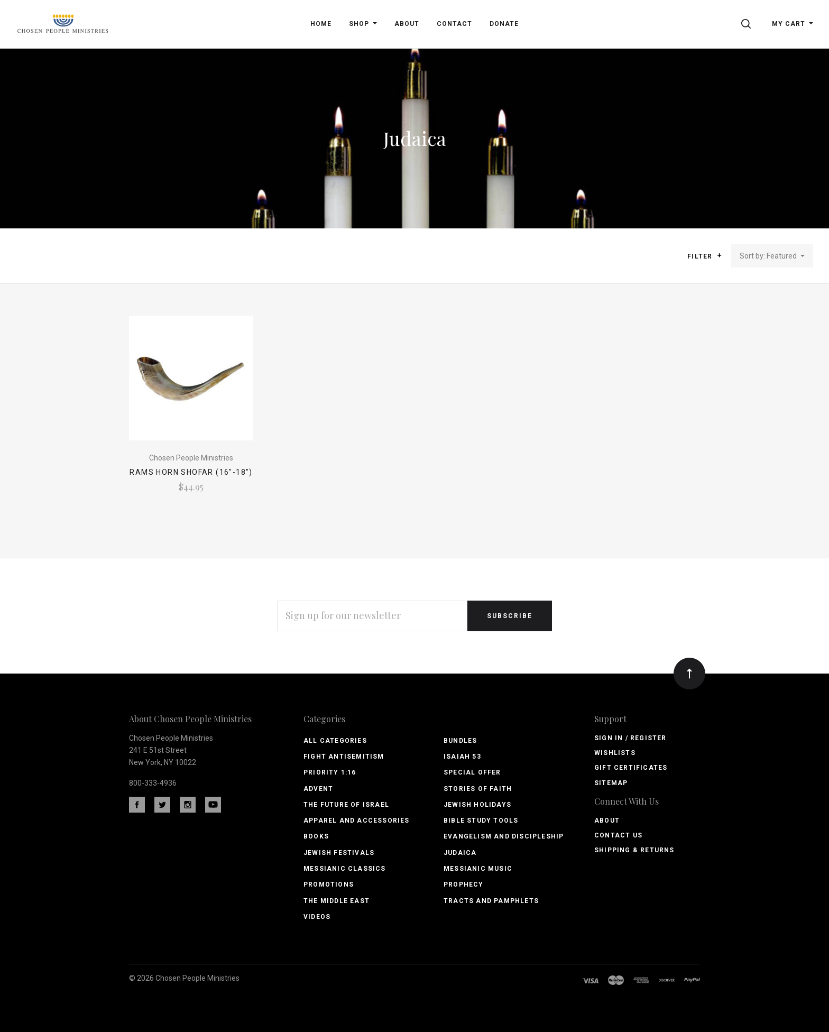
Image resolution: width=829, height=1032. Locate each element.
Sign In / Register (630, 738)
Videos (316, 916)
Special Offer (472, 772)
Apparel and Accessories (356, 820)
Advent (318, 789)
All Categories (335, 740)
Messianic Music (478, 868)
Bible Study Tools (481, 820)
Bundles (460, 740)
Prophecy (464, 884)
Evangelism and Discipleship (504, 836)
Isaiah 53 (462, 756)
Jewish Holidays (477, 804)
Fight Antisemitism (343, 756)
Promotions (328, 884)
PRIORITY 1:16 (329, 772)
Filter (704, 256)
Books (316, 836)
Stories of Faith (478, 789)
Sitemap (611, 783)
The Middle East (336, 901)
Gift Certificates (630, 767)
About (607, 820)
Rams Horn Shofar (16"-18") (191, 472)
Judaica (460, 852)
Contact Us (618, 835)
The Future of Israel (346, 804)
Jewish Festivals (338, 852)
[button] (719, 255)
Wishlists (614, 753)
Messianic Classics (344, 868)
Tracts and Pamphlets (491, 901)
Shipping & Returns (634, 850)
